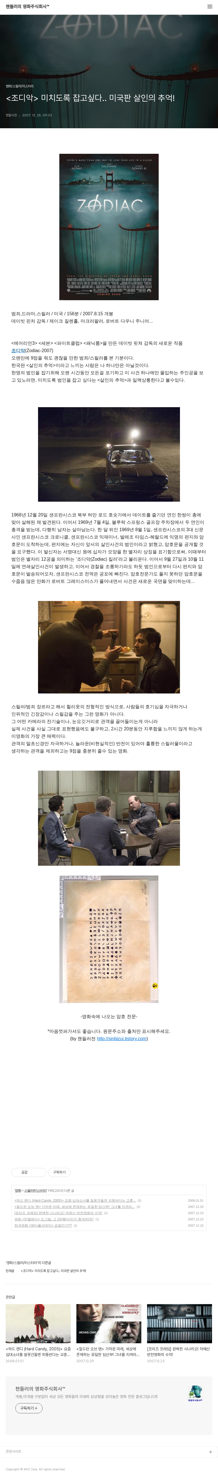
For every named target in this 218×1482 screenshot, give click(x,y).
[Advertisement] (109, 1103)
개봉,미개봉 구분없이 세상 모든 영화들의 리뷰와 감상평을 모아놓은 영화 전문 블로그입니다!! (86, 1396)
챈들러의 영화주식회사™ (27, 6)
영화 (18, 1191)
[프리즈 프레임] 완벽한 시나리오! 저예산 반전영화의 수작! (58, 1213)
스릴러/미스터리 (35, 1191)
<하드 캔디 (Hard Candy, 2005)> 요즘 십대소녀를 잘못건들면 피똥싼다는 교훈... (75, 1201)
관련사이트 (13, 1451)
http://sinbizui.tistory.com (121, 1038)
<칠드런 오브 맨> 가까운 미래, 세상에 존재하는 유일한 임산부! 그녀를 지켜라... (74, 1207)
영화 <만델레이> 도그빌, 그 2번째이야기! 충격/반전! (54, 1219)
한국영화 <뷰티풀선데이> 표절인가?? (43, 1225)
